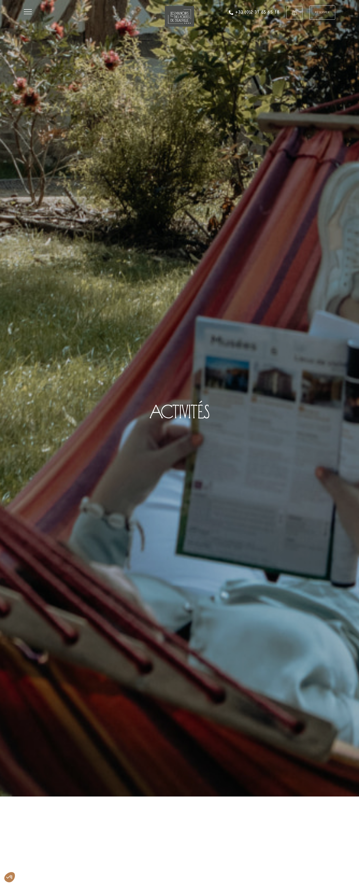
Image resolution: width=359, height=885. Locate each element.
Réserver (322, 12)
